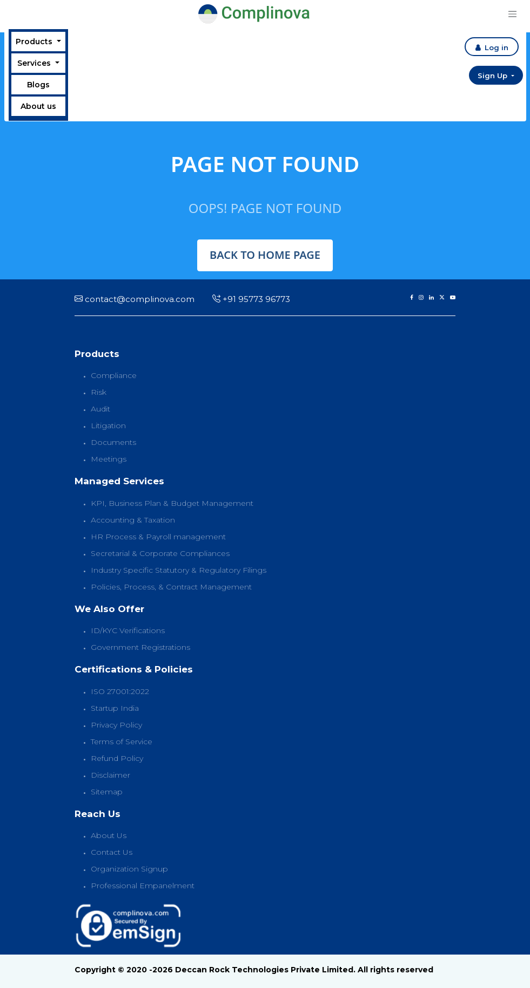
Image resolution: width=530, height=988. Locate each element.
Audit (100, 409)
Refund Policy (117, 758)
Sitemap (107, 792)
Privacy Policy (116, 725)
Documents (113, 442)
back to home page (265, 255)
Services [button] (35, 63)
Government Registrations (140, 647)
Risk (98, 392)
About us (38, 106)
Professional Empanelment (142, 885)
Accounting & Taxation (133, 520)
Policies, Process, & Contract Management (171, 587)
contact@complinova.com (134, 299)
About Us (108, 835)
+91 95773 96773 (251, 299)
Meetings (108, 459)
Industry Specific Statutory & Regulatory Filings (178, 570)
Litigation (108, 425)
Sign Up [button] (493, 75)
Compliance (114, 375)
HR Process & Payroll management (158, 536)
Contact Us (111, 852)
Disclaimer (110, 775)
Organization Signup (129, 869)
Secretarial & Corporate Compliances (160, 553)
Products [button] (35, 41)
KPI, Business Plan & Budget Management (172, 503)
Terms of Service (121, 741)
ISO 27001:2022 (120, 691)
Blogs (38, 85)
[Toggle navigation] (512, 14)
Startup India (115, 708)
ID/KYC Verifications (128, 630)
